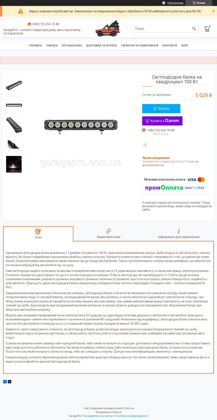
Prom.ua (129, 408)
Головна (35, 45)
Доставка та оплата (101, 45)
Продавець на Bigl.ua (108, 412)
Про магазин (72, 45)
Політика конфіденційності (132, 415)
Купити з (164, 121)
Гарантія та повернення (139, 45)
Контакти (170, 45)
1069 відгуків (175, 2)
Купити (163, 109)
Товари (51, 45)
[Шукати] (194, 28)
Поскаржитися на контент (98, 415)
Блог (184, 45)
